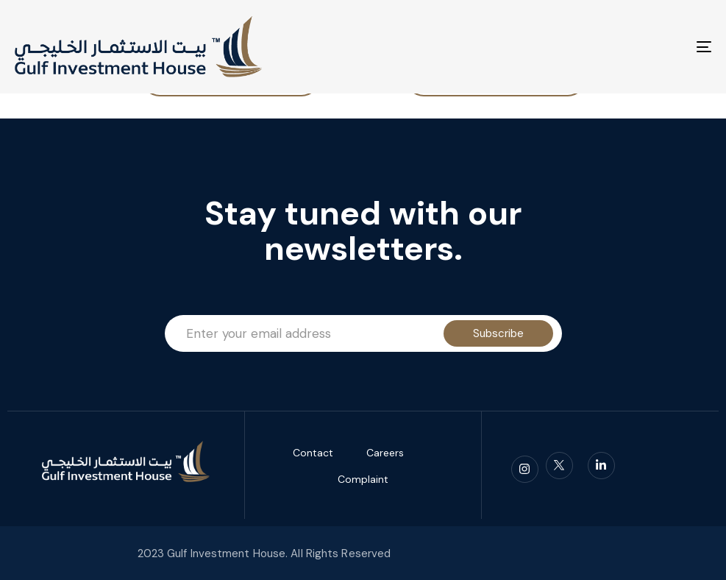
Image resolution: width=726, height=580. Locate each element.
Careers (385, 452)
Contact (313, 452)
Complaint (363, 479)
